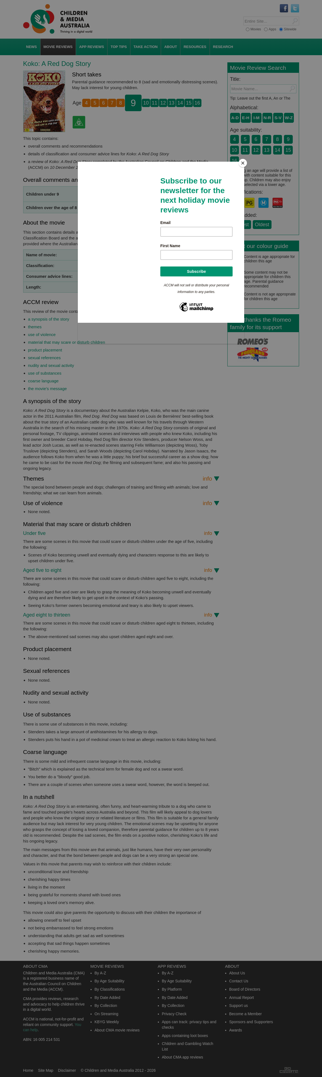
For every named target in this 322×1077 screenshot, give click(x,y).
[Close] (243, 163)
